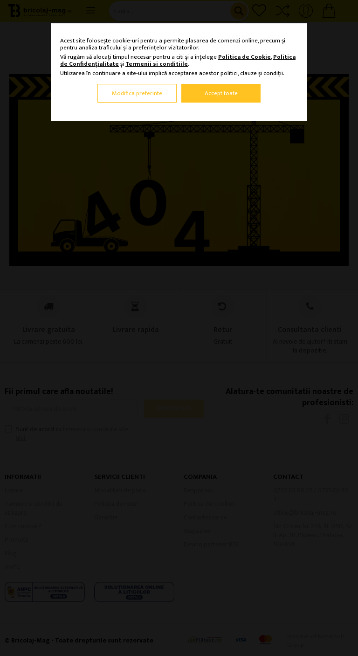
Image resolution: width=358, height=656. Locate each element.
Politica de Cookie (244, 57)
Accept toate (221, 93)
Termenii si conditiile (156, 64)
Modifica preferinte (137, 93)
